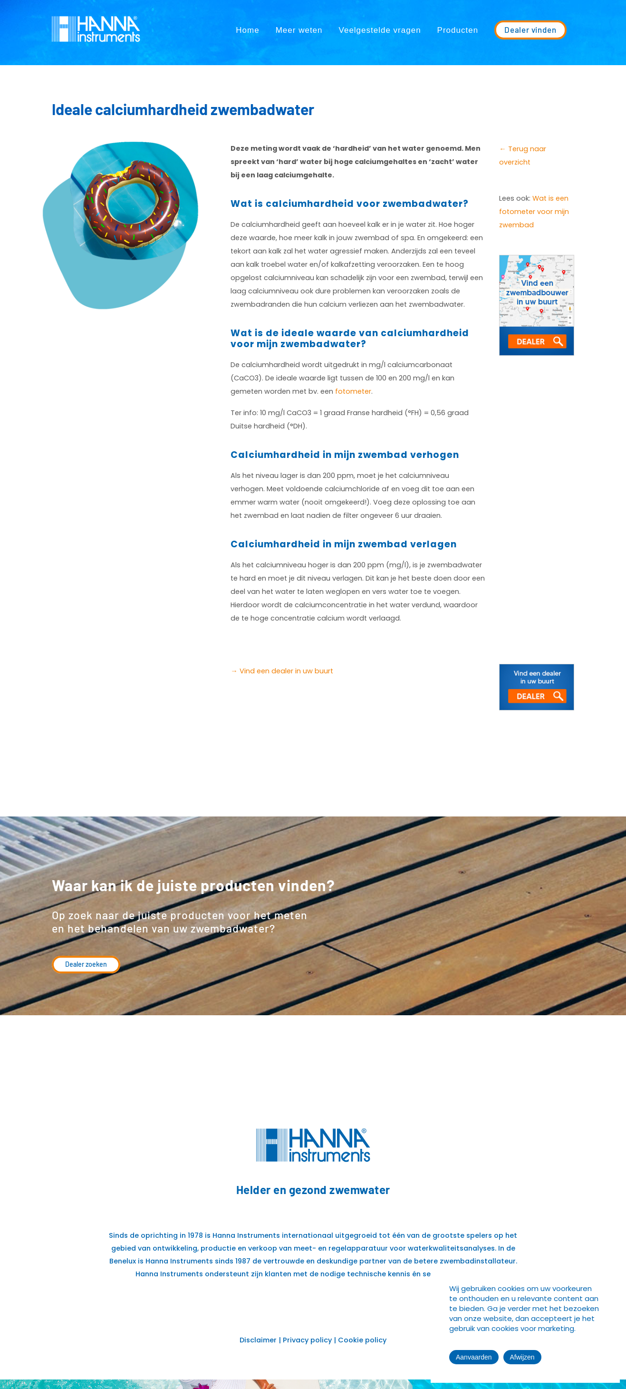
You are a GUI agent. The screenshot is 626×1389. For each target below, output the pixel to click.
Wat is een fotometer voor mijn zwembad (534, 212)
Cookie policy (362, 1340)
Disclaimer (258, 1340)
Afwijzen (522, 1357)
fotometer (353, 391)
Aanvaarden (474, 1357)
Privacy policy (307, 1340)
